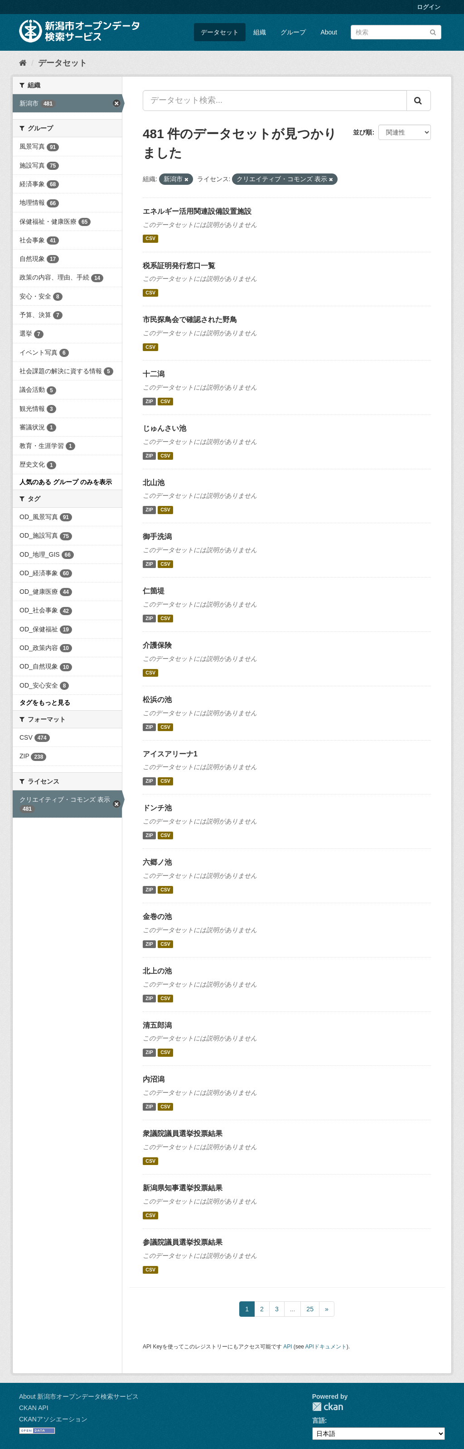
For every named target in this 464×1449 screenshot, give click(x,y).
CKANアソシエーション (53, 1419)
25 (310, 1309)
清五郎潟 (157, 1025)
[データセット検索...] (275, 100)
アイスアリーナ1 (170, 754)
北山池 (153, 482)
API (287, 1346)
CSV (150, 238)
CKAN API (33, 1407)
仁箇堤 (153, 591)
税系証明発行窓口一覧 (179, 266)
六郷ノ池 (157, 862)
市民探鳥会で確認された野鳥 (190, 319)
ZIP (149, 401)
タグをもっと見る (44, 702)
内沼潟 (153, 1079)
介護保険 (157, 645)
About (328, 32)
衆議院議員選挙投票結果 (182, 1133)
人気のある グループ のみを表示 (65, 482)
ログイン (428, 7)
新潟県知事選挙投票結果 (182, 1188)
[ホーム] (23, 62)
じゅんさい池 (164, 428)
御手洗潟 (157, 536)
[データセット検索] (396, 32)
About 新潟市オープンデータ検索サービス (79, 1396)
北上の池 (157, 971)
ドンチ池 (157, 808)
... (292, 1309)
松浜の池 (157, 699)
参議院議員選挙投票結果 (182, 1242)
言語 (318, 1420)
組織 (259, 32)
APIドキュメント (326, 1346)
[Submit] (433, 31)
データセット (220, 32)
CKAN (327, 1406)
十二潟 (153, 374)
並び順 (362, 132)
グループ (293, 32)
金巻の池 (157, 916)
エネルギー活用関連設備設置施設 (197, 211)
